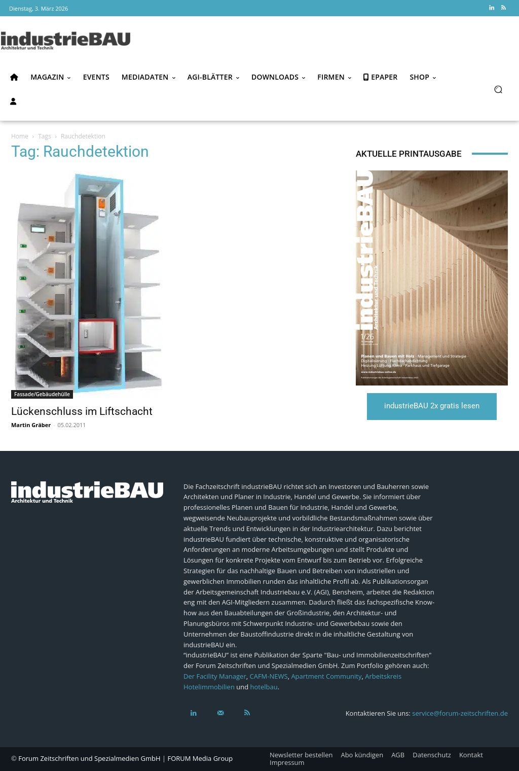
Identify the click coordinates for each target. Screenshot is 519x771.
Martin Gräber (31, 425)
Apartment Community (326, 676)
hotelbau (264, 686)
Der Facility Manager (214, 676)
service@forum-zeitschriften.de (460, 713)
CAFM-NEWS (269, 676)
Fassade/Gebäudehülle (42, 394)
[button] (498, 89)
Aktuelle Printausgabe (409, 154)
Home (19, 136)
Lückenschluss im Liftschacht (82, 411)
